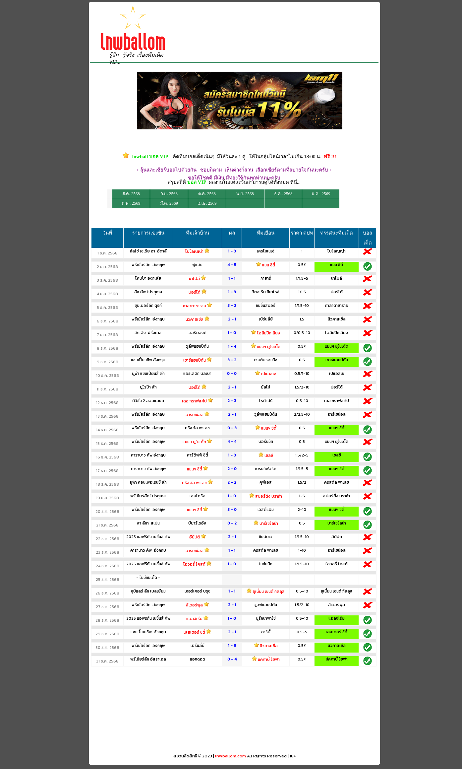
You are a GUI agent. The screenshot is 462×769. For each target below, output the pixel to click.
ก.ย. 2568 (169, 193)
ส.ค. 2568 (131, 193)
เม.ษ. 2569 (207, 203)
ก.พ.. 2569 (131, 203)
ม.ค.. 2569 (321, 193)
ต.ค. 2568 (207, 193)
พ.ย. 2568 (245, 193)
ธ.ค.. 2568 (283, 193)
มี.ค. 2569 (169, 203)
